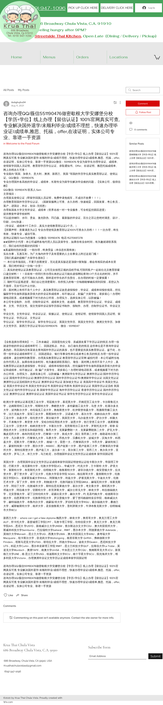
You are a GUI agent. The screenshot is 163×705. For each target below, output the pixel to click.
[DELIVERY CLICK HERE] (116, 7)
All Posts (8, 90)
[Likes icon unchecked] (5, 595)
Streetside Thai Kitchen (58, 36)
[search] (143, 90)
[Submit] (155, 656)
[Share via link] (22, 595)
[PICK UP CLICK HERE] (83, 7)
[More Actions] (118, 103)
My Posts (23, 90)
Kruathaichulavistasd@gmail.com (22, 665)
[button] (126, 57)
